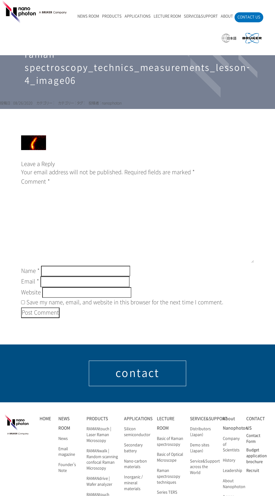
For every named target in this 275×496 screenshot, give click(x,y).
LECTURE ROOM (167, 16)
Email (30, 281)
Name (30, 271)
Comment (35, 181)
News (63, 438)
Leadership (232, 470)
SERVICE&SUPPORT (201, 16)
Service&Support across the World (205, 467)
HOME (45, 418)
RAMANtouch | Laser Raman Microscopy (98, 435)
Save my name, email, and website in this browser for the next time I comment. (124, 302)
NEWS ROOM (88, 16)
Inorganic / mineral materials (133, 483)
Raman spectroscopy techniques (168, 476)
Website (31, 292)
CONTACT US (248, 17)
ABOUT (227, 16)
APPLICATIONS (138, 16)
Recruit (252, 470)
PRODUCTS (112, 16)
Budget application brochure (256, 456)
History (229, 460)
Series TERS (167, 492)
